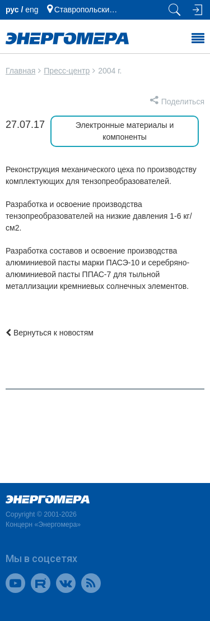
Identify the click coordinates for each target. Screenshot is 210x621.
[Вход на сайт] (196, 10)
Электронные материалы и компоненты (125, 131)
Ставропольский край (88, 9)
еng (31, 9)
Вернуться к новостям (50, 332)
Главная (20, 70)
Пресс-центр (67, 70)
